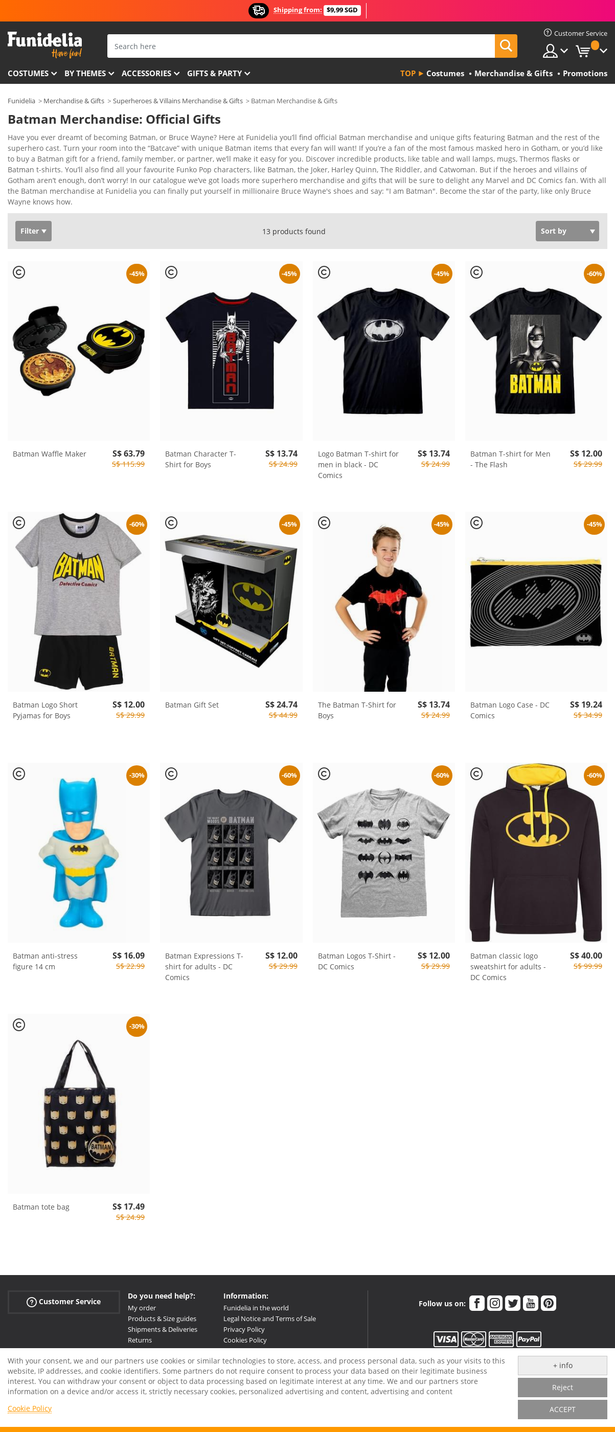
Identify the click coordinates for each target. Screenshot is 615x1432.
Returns (140, 1332)
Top (408, 73)
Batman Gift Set (192, 697)
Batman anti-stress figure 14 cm (45, 954)
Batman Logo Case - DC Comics (510, 703)
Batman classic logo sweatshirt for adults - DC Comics (508, 959)
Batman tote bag (41, 1199)
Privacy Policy (244, 1322)
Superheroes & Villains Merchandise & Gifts (178, 100)
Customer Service (64, 1294)
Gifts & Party (214, 73)
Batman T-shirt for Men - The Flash (510, 452)
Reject (562, 1387)
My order (142, 1300)
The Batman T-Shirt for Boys (357, 703)
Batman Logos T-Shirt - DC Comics (357, 954)
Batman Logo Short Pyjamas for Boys (45, 703)
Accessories (146, 73)
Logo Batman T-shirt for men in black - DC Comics (358, 457)
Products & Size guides (162, 1311)
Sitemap (235, 1343)
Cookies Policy (245, 1332)
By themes (85, 73)
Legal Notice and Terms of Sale (269, 1311)
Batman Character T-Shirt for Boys (200, 452)
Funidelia (21, 100)
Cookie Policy (30, 1408)
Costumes (28, 73)
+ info (563, 1365)
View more (36, 193)
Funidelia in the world (256, 1300)
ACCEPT (563, 1409)
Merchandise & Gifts (73, 100)
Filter (29, 224)
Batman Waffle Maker (49, 446)
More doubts (148, 1343)
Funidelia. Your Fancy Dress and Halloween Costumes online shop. (45, 45)
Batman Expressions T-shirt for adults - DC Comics (204, 959)
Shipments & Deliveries (162, 1322)
